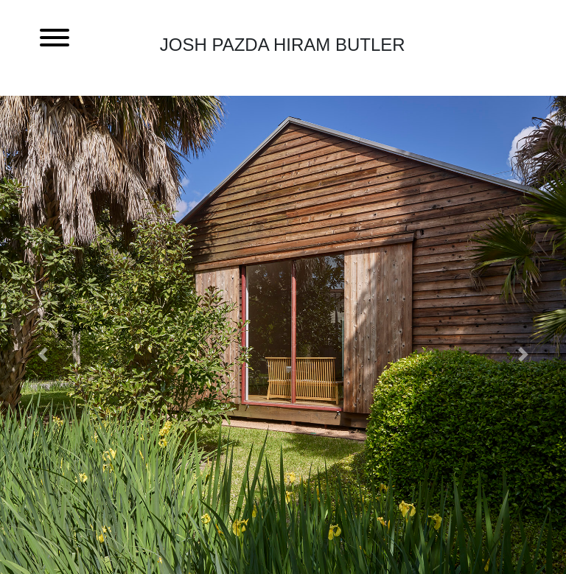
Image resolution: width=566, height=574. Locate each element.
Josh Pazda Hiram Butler (282, 45)
